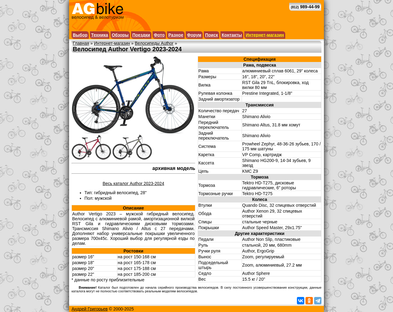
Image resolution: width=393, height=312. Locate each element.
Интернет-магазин (265, 35)
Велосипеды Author (154, 43)
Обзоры (120, 35)
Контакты (232, 35)
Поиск (211, 35)
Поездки (141, 35)
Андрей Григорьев (90, 308)
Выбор (80, 35)
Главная (81, 43)
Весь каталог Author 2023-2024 (133, 183)
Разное (175, 35)
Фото (159, 35)
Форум (194, 35)
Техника (99, 35)
